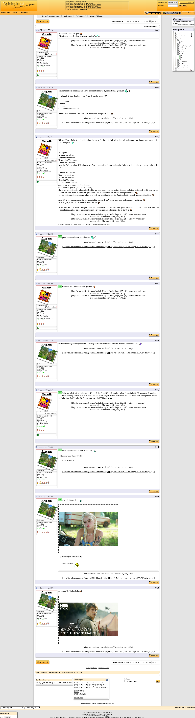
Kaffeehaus (68, 16)
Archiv (184, 707)
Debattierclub (81, 16)
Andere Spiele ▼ (188, 13)
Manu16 (47, 34)
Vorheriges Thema (91, 668)
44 (147, 21)
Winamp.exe (178, 19)
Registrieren (5, 12)
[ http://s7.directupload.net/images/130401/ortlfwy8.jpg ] (132, 122)
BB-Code (77, 690)
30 (136, 21)
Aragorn (46, 91)
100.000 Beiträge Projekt (93, 4)
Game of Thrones (96, 16)
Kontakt (178, 707)
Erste (126, 21)
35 (139, 21)
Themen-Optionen (150, 26)
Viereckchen (182, 24)
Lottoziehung (74, 9)
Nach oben (191, 707)
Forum (15, 12)
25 (133, 21)
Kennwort (161, 5)
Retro (42, 58)
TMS (107, 716)
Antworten (153, 82)
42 (141, 21)
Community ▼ (25, 12)
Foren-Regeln (78, 697)
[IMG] (76, 693)
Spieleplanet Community (51, 16)
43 (144, 21)
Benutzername (162, 2)
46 (153, 21)
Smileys (76, 692)
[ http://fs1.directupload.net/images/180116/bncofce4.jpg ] (85, 122)
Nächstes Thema (103, 668)
